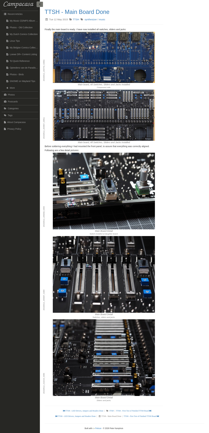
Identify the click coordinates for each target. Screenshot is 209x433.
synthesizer (91, 19)
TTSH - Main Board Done (77, 12)
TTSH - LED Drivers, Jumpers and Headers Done (83, 411)
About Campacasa (14, 122)
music (102, 19)
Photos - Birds (15, 74)
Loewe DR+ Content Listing (21, 54)
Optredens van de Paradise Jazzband (23, 68)
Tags (7, 115)
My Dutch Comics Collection (22, 34)
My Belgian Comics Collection (22, 48)
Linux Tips (13, 41)
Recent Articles (12, 14)
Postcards (10, 101)
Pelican (98, 428)
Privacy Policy (12, 129)
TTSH (76, 19)
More (10, 88)
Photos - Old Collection (19, 27)
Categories (11, 108)
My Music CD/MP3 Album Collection (23, 21)
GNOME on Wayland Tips (20, 81)
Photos (9, 95)
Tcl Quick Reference (18, 61)
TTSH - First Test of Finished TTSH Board (133, 411)
